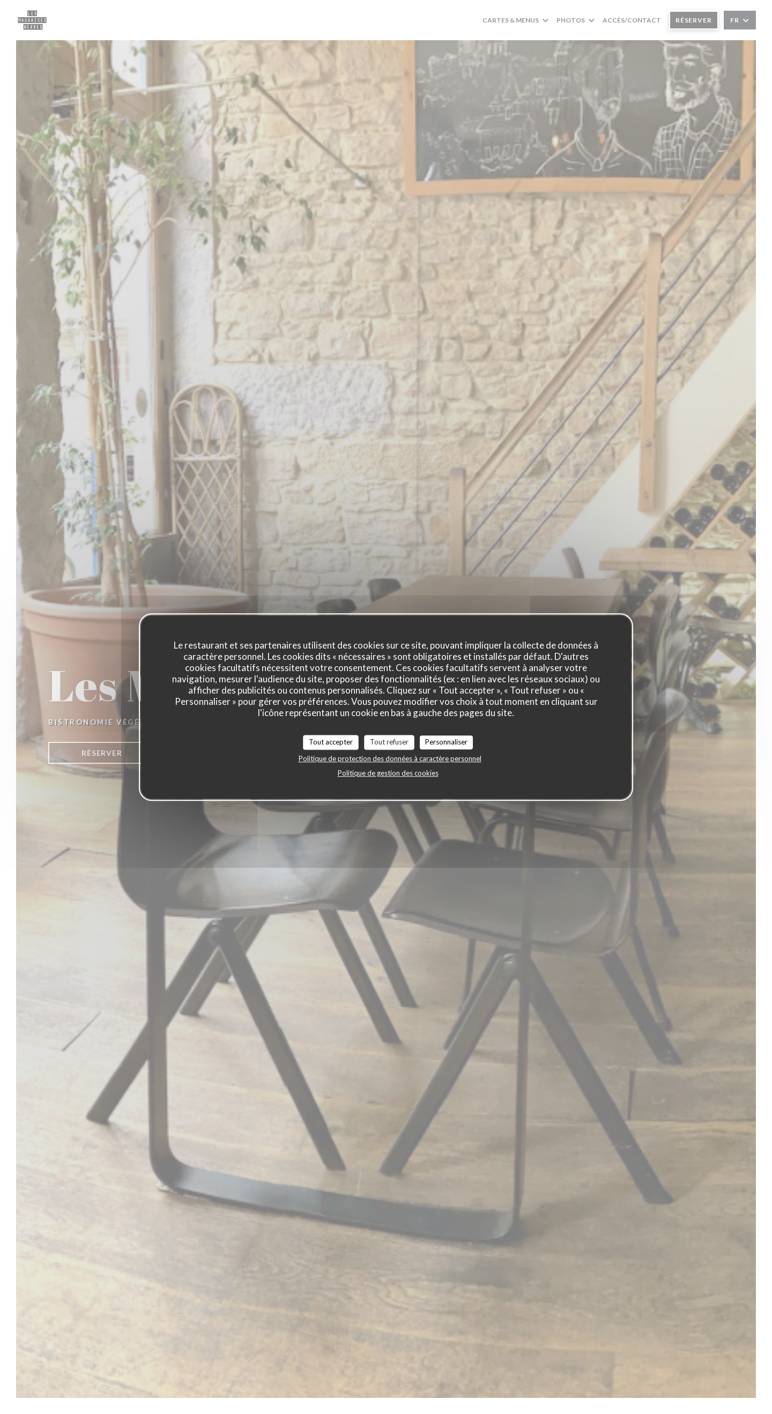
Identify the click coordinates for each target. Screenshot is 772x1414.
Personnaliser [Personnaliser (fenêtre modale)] (446, 742)
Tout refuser (389, 742)
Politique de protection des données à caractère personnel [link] (390, 758)
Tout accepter (331, 742)
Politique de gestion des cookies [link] (388, 773)
